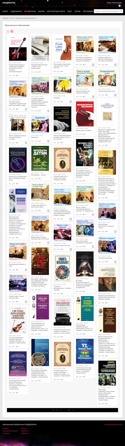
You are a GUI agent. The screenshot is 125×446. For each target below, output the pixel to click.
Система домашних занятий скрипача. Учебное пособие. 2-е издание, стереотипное (17, 340)
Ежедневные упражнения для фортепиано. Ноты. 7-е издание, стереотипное (84, 327)
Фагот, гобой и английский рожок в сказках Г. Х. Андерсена (84, 209)
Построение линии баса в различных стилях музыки (62, 65)
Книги (5, 11)
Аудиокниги (16, 11)
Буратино (34, 137)
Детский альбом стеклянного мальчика (84, 242)
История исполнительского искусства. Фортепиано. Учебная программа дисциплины (84, 284)
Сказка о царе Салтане (62, 245)
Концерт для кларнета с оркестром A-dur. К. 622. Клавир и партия (107, 297)
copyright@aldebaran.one (113, 424)
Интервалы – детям (38, 175)
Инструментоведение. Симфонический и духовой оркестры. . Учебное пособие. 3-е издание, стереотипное (39, 373)
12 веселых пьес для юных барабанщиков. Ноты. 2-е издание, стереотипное (83, 370)
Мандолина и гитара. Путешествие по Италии (40, 238)
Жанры (41, 11)
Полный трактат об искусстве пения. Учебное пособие (60, 178)
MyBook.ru (25, 433)
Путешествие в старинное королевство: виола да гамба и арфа (18, 103)
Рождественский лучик (106, 91)
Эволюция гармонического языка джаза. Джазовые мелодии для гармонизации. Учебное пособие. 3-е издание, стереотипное (106, 395)
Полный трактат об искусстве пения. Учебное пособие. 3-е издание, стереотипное (62, 373)
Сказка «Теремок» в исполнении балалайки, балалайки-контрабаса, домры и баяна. (62, 212)
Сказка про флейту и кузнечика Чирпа (38, 206)
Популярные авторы (9, 431)
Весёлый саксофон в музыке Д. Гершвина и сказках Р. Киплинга (84, 59)
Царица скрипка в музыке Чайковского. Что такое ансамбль (106, 59)
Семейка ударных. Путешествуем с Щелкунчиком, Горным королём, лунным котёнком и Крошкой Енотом (39, 103)
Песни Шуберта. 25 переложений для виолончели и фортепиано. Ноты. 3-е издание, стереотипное (39, 327)
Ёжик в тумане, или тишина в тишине (83, 92)
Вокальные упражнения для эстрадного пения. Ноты (17, 178)
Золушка (57, 98)
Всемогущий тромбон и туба (17, 265)
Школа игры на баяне (83, 130)
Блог (70, 11)
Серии (77, 11)
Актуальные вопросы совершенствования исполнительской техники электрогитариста (17, 68)
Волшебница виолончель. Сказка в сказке (106, 226)
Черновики (88, 11)
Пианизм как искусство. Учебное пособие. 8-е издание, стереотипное (62, 331)
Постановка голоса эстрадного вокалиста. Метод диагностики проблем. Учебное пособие (84, 173)
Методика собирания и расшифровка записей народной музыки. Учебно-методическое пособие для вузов (39, 282)
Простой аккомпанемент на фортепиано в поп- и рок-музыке (62, 137)
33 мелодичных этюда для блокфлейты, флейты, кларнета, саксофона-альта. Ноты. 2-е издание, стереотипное (18, 385)
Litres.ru (24, 428)
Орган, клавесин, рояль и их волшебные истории (17, 137)
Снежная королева (105, 258)
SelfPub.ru (25, 431)
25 (69, 410)
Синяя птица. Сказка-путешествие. (16, 297)
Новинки (5, 428)
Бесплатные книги (56, 11)
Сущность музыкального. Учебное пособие (62, 288)
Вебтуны (31, 11)
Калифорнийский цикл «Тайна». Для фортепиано (39, 66)
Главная (5, 18)
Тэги (12, 18)
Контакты (5, 433)
